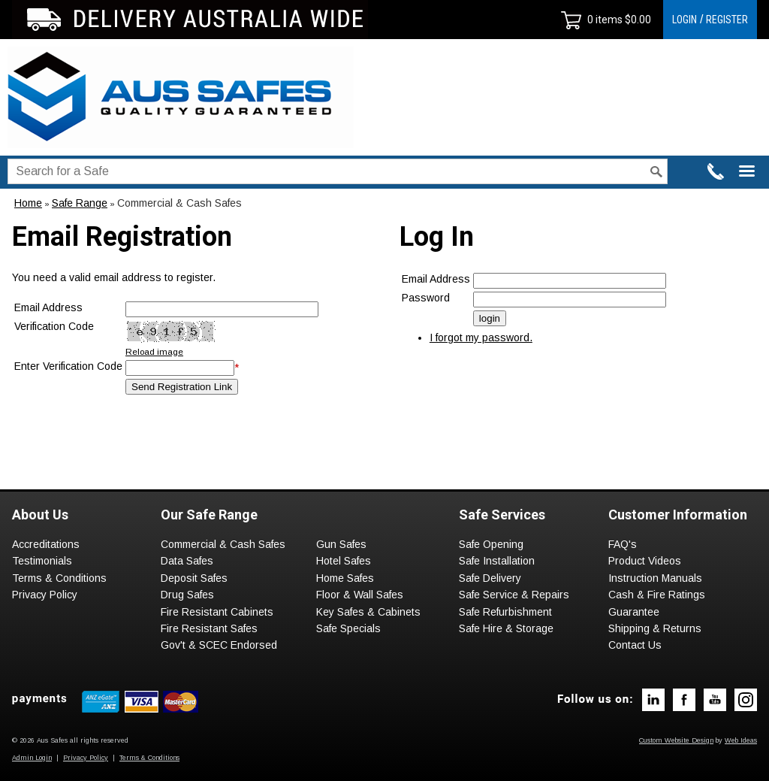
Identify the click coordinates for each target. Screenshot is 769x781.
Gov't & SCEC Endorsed (219, 645)
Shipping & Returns (654, 628)
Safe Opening (491, 544)
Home (28, 203)
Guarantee (633, 612)
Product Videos (644, 561)
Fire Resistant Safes (209, 628)
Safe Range (79, 203)
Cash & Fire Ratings (656, 595)
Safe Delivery (490, 578)
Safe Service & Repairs (514, 595)
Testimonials (42, 561)
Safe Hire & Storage (506, 628)
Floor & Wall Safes (359, 595)
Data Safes (187, 561)
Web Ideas (741, 740)
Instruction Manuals (655, 578)
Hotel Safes (343, 561)
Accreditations (46, 544)
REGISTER (727, 20)
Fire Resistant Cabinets (217, 612)
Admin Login (32, 757)
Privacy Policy (44, 595)
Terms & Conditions (59, 578)
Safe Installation (497, 561)
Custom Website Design (676, 740)
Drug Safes (187, 595)
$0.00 (637, 20)
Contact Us (635, 645)
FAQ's (622, 544)
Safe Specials (348, 628)
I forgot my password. (481, 337)
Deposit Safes (194, 578)
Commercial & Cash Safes (179, 203)
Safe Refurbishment (505, 612)
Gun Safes (341, 544)
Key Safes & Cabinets (368, 612)
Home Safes (345, 578)
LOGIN (684, 20)
